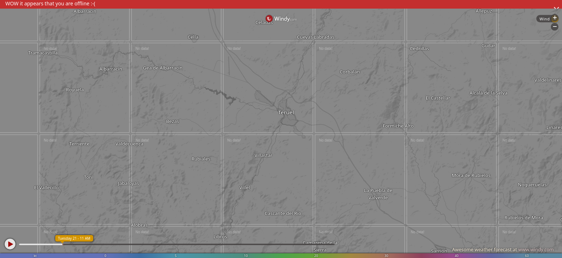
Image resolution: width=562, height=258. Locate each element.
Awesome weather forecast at (503, 249)
